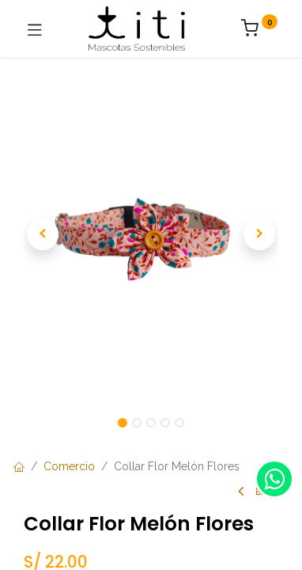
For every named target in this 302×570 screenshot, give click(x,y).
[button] (43, 234)
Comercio (69, 466)
